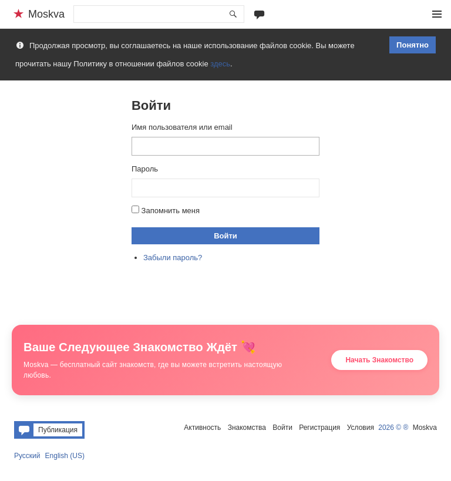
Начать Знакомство (379, 360)
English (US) (65, 456)
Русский (27, 456)
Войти (225, 235)
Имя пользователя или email (182, 127)
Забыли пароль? (172, 257)
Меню (437, 14)
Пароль (145, 168)
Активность (202, 427)
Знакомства (247, 427)
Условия (360, 427)
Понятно (412, 45)
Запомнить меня (171, 210)
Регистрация (319, 427)
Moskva (425, 427)
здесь (220, 63)
